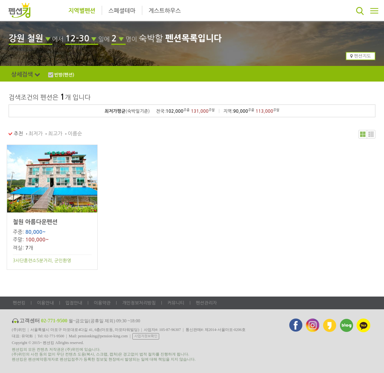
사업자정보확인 (145, 336)
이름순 (73, 133)
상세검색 (28, 74)
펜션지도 (360, 56)
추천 (16, 133)
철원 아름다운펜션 (35, 222)
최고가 (54, 133)
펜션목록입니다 (193, 38)
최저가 (34, 133)
